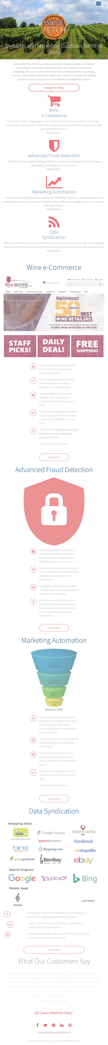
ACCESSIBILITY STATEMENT (64, 1041)
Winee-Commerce (54, 110)
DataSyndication (54, 232)
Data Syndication (63, 435)
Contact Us (75, 79)
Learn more (54, 458)
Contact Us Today (54, 87)
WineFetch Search (60, 1032)
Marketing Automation (54, 190)
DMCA (77, 1041)
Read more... (54, 130)
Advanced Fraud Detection (54, 153)
